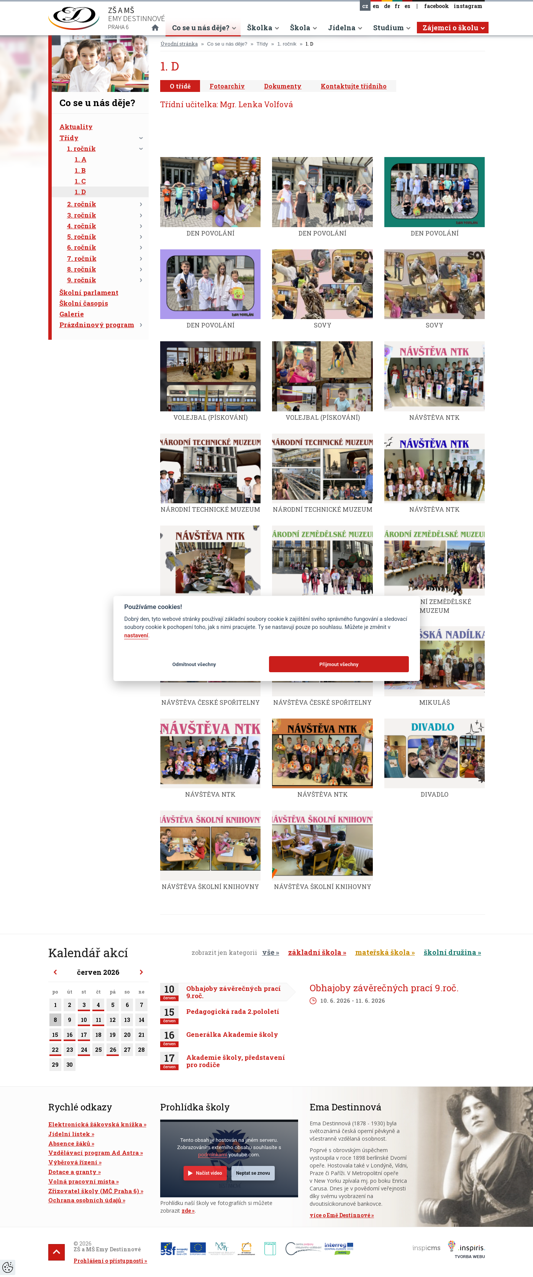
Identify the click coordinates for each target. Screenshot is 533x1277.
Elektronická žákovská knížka (95, 1124)
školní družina (450, 952)
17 (84, 1036)
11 (98, 1021)
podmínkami (212, 1154)
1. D (80, 191)
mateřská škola (382, 952)
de (387, 6)
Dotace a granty (72, 1171)
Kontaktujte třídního (354, 86)
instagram (468, 6)
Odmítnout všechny (194, 664)
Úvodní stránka (179, 43)
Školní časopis (83, 303)
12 (112, 1021)
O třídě (180, 86)
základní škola (314, 952)
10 (84, 1021)
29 (55, 1066)
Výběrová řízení (72, 1162)
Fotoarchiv (227, 86)
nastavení (136, 635)
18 (98, 1036)
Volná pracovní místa (81, 1181)
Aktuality (76, 126)
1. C (80, 181)
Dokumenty (283, 86)
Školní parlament (88, 292)
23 (69, 1051)
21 (141, 1036)
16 (69, 1036)
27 (127, 1051)
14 (141, 1021)
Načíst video (209, 1173)
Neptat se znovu (253, 1173)
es (407, 6)
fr (397, 6)
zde (186, 1210)
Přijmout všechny (338, 664)
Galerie (71, 313)
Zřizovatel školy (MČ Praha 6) (93, 1191)
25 (98, 1051)
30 (69, 1066)
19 (112, 1036)
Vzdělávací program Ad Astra (93, 1152)
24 (84, 1051)
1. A (81, 159)
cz (365, 6)
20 (127, 1036)
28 (141, 1051)
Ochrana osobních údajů (84, 1200)
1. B (80, 170)
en (376, 6)
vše (268, 952)
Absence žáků (69, 1143)
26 (112, 1051)
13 (127, 1021)
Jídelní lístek (69, 1134)
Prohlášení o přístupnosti (108, 1260)
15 (55, 1036)
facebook (436, 6)
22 (55, 1051)
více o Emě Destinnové (340, 1215)
